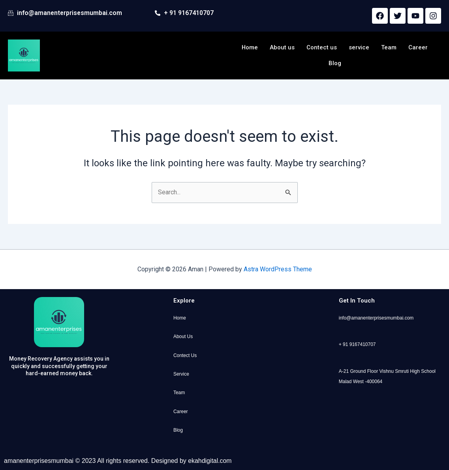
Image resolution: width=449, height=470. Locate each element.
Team (389, 47)
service (359, 47)
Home (250, 47)
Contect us (322, 47)
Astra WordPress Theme (278, 269)
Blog (335, 63)
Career (418, 47)
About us (282, 47)
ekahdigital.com (210, 460)
